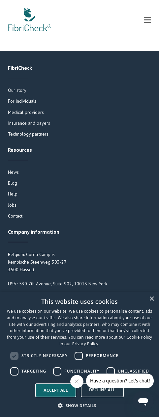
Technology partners (28, 134)
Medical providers (26, 112)
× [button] (151, 299)
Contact (15, 216)
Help (12, 194)
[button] (147, 20)
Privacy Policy (85, 344)
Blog (12, 183)
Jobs (12, 205)
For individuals (22, 101)
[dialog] (79, 354)
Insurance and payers (29, 123)
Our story (17, 90)
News (13, 172)
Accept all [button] (56, 390)
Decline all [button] (102, 390)
